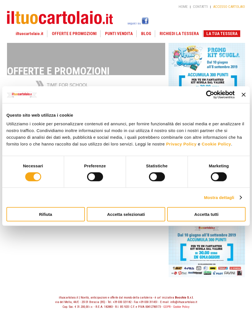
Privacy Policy (181, 144)
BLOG (146, 33)
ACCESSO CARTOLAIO (229, 6)
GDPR (167, 307)
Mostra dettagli (219, 197)
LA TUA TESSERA (221, 33)
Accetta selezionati (126, 214)
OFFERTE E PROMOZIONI (74, 33)
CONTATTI (200, 6)
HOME (183, 6)
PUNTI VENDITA (119, 33)
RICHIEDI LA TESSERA (179, 33)
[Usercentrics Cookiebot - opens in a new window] (210, 94)
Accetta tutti (206, 214)
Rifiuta (45, 214)
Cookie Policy (216, 144)
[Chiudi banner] (244, 94)
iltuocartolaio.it (29, 33)
